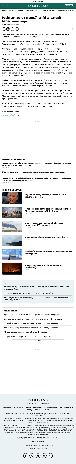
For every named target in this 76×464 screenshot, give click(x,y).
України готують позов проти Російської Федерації (30, 83)
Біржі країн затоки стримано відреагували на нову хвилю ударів (49, 252)
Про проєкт (20, 407)
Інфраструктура (32, 11)
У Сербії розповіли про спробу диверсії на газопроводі (27, 336)
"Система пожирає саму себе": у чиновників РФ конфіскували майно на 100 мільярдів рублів (36, 288)
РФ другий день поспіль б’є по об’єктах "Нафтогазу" (43, 266)
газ (18, 116)
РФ (13, 116)
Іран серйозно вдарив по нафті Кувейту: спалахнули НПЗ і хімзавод (44, 224)
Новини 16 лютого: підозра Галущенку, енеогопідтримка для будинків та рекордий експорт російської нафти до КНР (37, 164)
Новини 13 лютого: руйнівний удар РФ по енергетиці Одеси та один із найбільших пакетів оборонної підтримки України (37, 179)
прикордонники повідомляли (21, 106)
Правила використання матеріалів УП (60, 407)
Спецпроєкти (62, 11)
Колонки (21, 11)
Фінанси (52, 11)
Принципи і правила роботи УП (38, 410)
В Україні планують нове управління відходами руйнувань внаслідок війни (33, 172)
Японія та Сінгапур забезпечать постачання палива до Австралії (31, 328)
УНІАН (63, 44)
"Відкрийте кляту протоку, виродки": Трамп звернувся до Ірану (45, 196)
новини (4, 11)
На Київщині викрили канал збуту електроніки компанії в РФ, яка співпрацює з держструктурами (37, 299)
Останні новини (10, 311)
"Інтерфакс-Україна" (56, 419)
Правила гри (43, 11)
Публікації (12, 11)
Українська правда (10, 111)
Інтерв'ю (71, 11)
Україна (5, 116)
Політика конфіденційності (35, 407)
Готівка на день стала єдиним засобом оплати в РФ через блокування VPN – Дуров (48, 210)
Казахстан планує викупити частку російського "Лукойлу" (29, 293)
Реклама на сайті (9, 407)
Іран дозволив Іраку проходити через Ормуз (46, 237)
